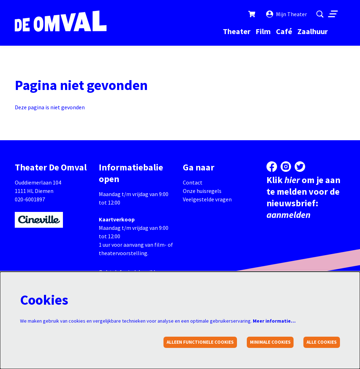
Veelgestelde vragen (207, 199)
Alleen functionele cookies (200, 342)
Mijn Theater (286, 14)
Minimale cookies (270, 342)
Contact (192, 182)
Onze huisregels (202, 190)
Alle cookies (322, 342)
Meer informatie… (274, 321)
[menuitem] (236, 31)
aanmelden (288, 214)
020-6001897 (30, 199)
